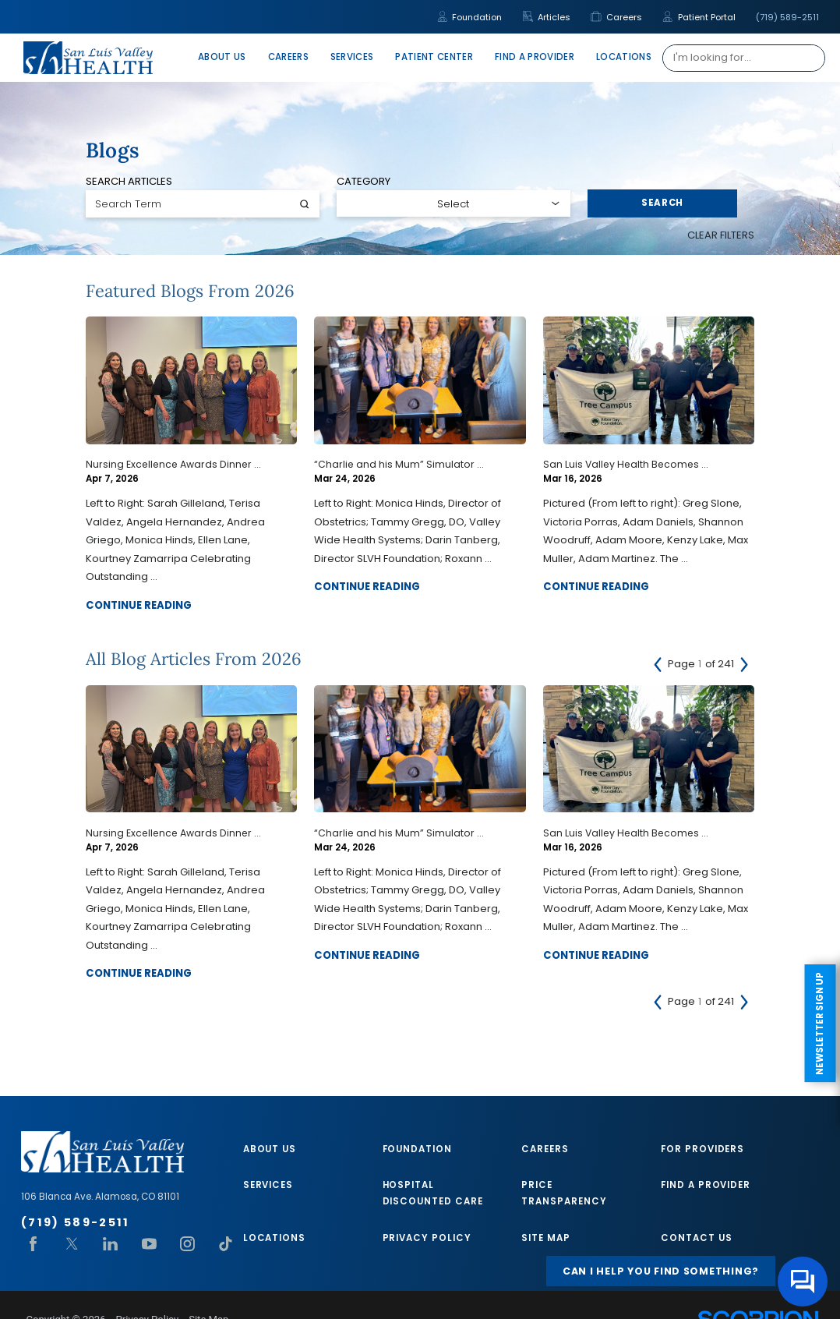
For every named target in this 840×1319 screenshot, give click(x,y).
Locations (274, 1238)
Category (363, 181)
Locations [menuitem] (623, 57)
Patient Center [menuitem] (434, 57)
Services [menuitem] (352, 57)
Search (662, 202)
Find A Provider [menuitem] (534, 57)
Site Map (545, 1238)
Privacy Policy (427, 1238)
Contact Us (696, 1238)
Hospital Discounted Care (433, 1193)
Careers (616, 17)
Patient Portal (699, 17)
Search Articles (129, 181)
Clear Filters (720, 235)
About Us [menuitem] (222, 57)
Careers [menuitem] (288, 57)
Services (268, 1185)
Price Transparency (563, 1193)
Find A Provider (705, 1185)
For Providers (702, 1149)
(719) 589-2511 (787, 17)
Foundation (470, 17)
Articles (547, 17)
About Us (269, 1149)
